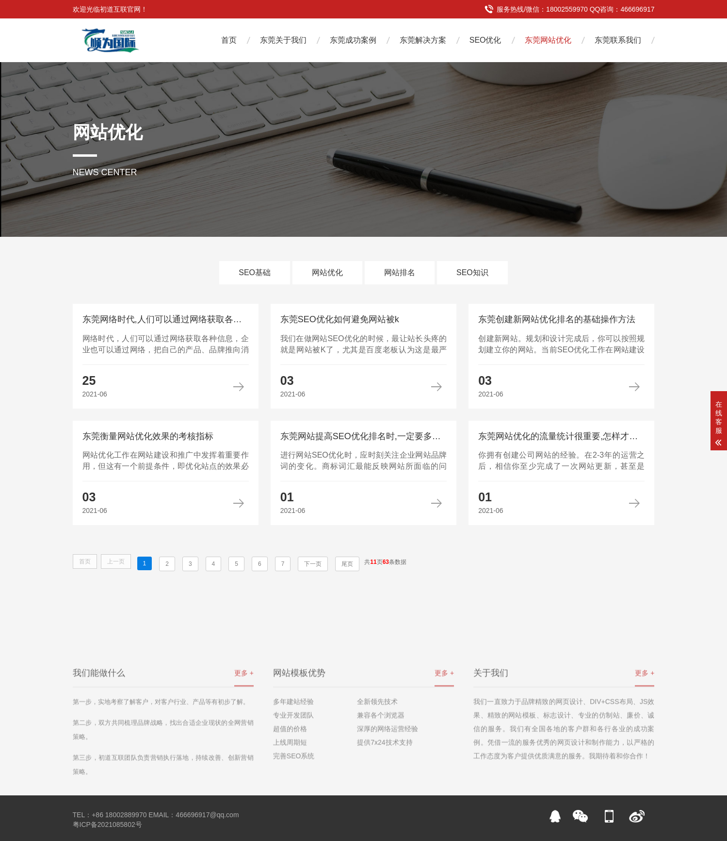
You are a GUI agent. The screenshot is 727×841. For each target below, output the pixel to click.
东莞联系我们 (618, 40)
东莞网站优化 (548, 40)
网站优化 (327, 272)
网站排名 (399, 272)
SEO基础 (255, 272)
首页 (229, 40)
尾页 (347, 564)
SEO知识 (472, 272)
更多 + (244, 708)
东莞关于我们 (283, 40)
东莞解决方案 (423, 40)
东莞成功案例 (353, 40)
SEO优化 (485, 40)
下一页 (313, 564)
